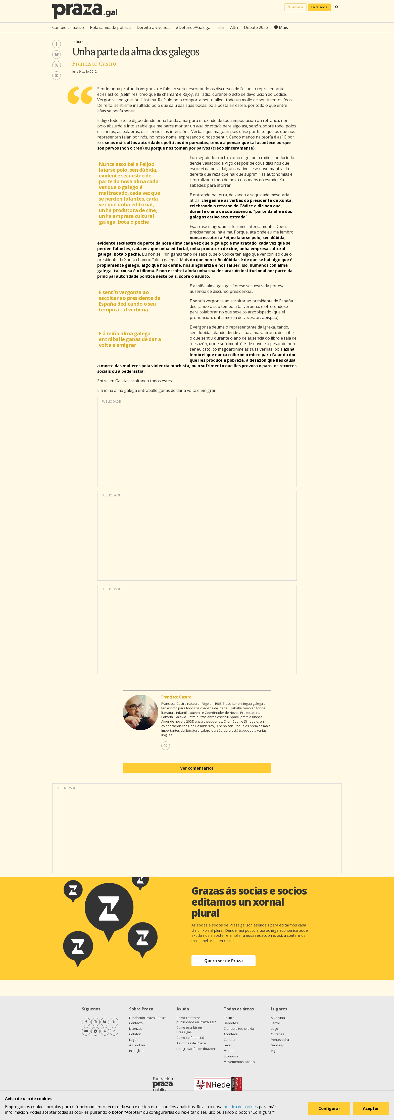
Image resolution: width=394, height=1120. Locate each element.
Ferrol (275, 1023)
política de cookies (240, 1106)
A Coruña (278, 1017)
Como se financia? (190, 1037)
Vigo (274, 1050)
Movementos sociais (239, 1061)
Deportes (231, 1023)
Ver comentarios (197, 768)
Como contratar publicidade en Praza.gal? (196, 1019)
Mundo (229, 1050)
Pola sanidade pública (110, 27)
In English (136, 1050)
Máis (283, 27)
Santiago (277, 1045)
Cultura (77, 41)
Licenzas (135, 1028)
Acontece (231, 1034)
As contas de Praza (191, 1043)
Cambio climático (68, 27)
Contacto (136, 1023)
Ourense (277, 1034)
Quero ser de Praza (223, 960)
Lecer (228, 1045)
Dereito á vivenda (153, 27)
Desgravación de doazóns (196, 1048)
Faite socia (319, 7)
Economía (231, 1056)
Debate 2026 (256, 27)
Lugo (274, 1028)
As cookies (137, 1045)
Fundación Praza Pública (148, 1017)
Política (229, 1017)
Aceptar (371, 1108)
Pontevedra (280, 1039)
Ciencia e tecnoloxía (239, 1028)
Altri (234, 27)
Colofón (135, 1034)
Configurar (329, 1108)
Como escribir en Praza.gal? (189, 1029)
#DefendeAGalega (193, 27)
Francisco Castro (94, 63)
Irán (220, 27)
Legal (133, 1039)
